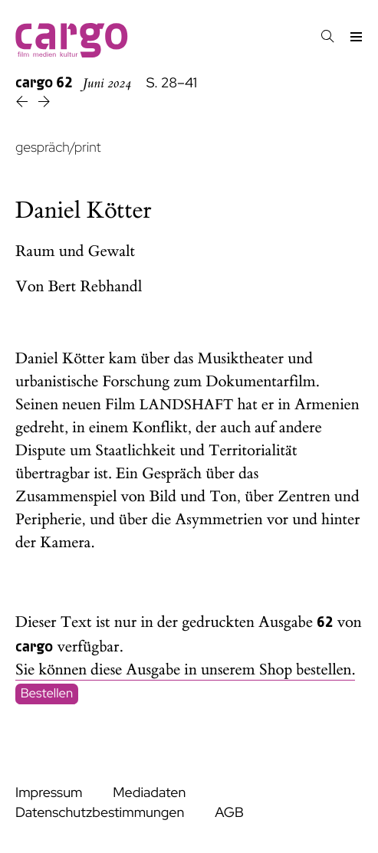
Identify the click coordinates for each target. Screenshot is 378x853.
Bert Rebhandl (95, 287)
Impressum (48, 793)
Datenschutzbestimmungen (99, 813)
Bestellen (47, 693)
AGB (229, 813)
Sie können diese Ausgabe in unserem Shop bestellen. (185, 670)
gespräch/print (57, 147)
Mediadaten (149, 793)
